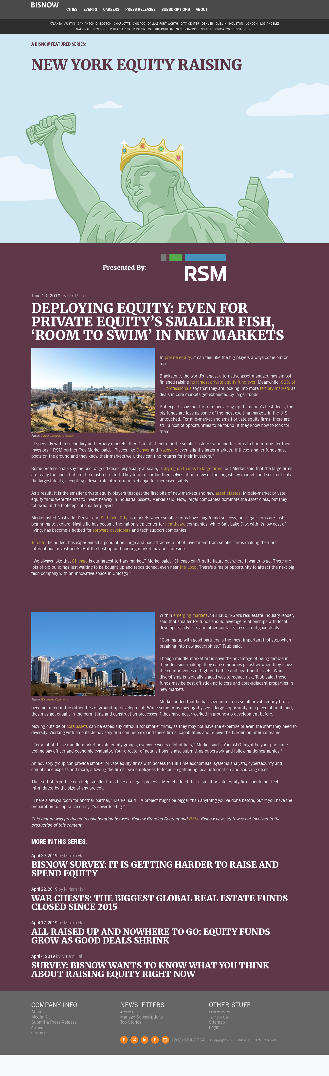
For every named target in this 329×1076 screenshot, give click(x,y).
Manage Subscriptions (141, 1038)
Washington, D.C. (239, 29)
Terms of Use (221, 1038)
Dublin (221, 23)
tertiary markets (275, 409)
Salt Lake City (114, 539)
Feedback (165, 1061)
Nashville (168, 471)
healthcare (175, 545)
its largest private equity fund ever (222, 403)
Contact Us (42, 1053)
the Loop (188, 588)
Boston (105, 23)
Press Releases (145, 9)
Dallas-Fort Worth (163, 23)
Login (214, 1048)
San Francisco (187, 29)
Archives (128, 1033)
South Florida (212, 29)
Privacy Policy (222, 1033)
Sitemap (217, 1043)
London (252, 23)
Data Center (190, 23)
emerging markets (190, 636)
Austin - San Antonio (80, 23)
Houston (236, 23)
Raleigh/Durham (161, 29)
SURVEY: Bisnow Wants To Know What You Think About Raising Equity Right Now (150, 991)
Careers (116, 9)
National (83, 29)
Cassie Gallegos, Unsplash (57, 457)
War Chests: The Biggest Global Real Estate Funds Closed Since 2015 (159, 924)
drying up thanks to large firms (193, 489)
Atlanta (56, 23)
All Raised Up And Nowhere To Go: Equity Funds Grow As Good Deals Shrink (150, 957)
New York (100, 29)
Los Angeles (269, 23)
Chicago (139, 23)
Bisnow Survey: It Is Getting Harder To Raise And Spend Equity (155, 890)
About (206, 9)
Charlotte (122, 23)
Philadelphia (120, 29)
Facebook (124, 1061)
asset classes (228, 514)
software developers (111, 551)
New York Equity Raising (127, 72)
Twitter (134, 1061)
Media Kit (40, 1038)
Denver (207, 23)
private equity (178, 378)
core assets (77, 747)
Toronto (38, 563)
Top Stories (130, 1043)
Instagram (155, 1061)
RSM (193, 840)
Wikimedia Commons (54, 720)
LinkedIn (144, 1061)
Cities (76, 9)
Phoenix (139, 29)
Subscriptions (180, 9)
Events (95, 9)
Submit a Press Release (54, 1043)
